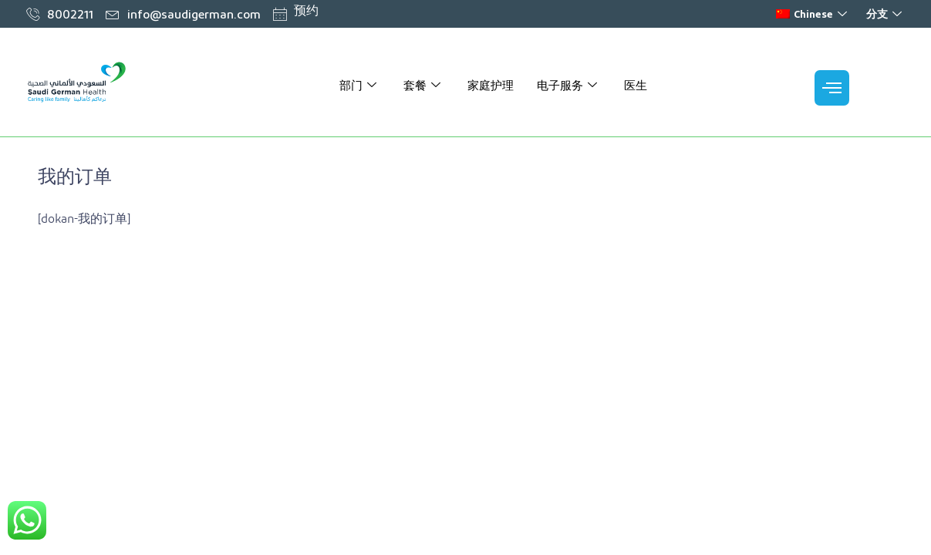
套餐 (423, 85)
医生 (635, 85)
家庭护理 (490, 85)
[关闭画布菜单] (832, 88)
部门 (359, 85)
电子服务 (569, 85)
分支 (886, 13)
